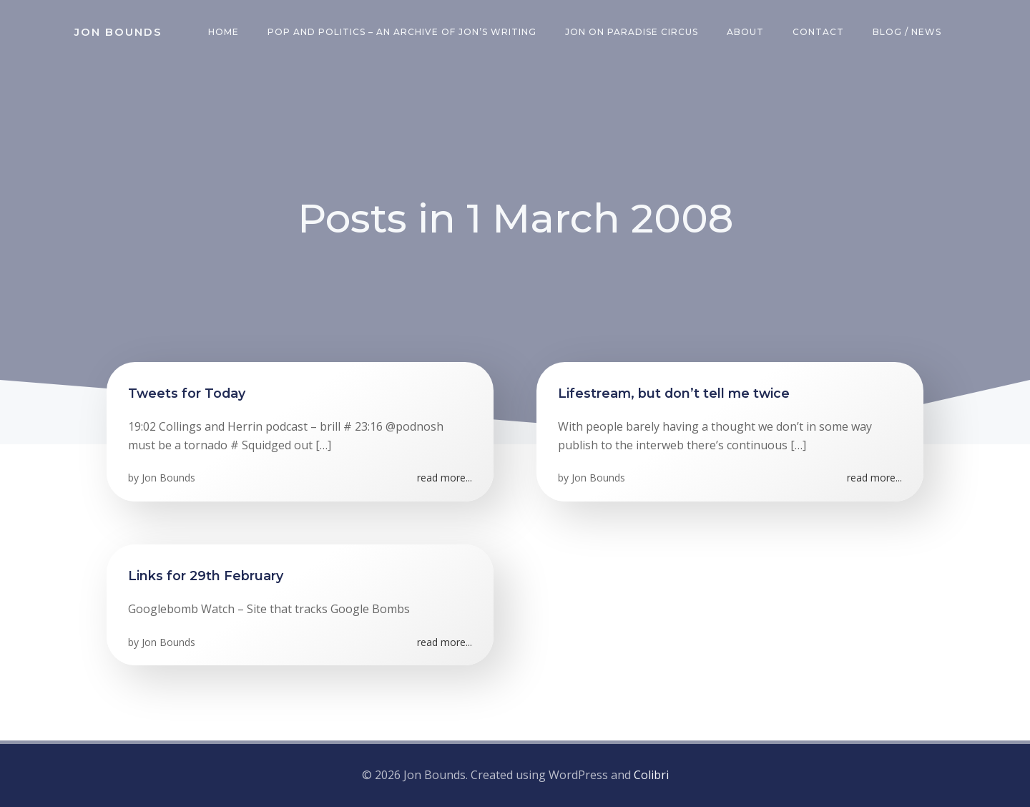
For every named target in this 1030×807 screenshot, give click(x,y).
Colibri (651, 775)
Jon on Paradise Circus (631, 31)
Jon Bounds (168, 477)
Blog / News (907, 31)
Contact (818, 31)
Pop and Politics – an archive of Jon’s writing (402, 31)
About (745, 31)
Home (223, 31)
